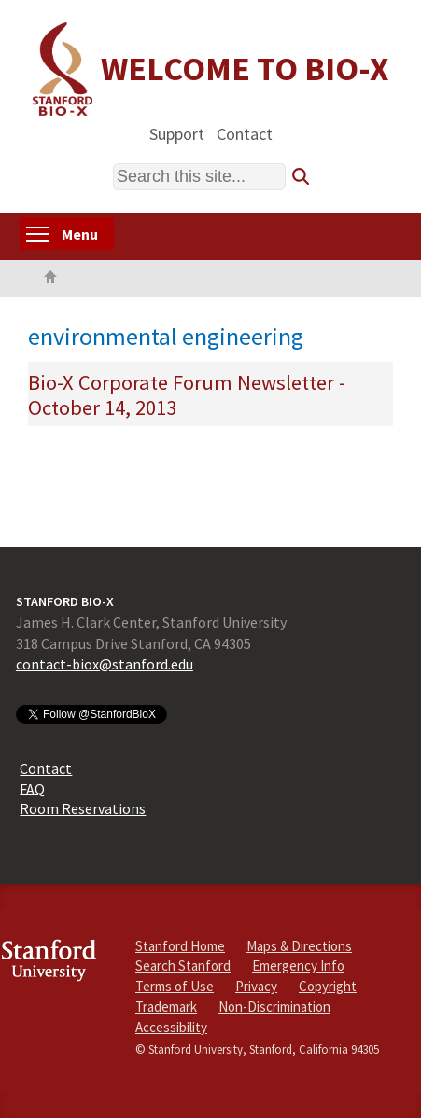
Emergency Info (298, 965)
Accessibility (171, 1027)
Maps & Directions (299, 946)
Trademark (166, 1006)
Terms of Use (174, 986)
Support (176, 133)
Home (50, 279)
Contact (245, 133)
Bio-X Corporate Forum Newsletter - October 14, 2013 (186, 395)
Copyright (328, 986)
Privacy (256, 986)
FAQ (32, 788)
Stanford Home (180, 946)
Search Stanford (183, 965)
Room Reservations (83, 808)
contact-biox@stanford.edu (104, 664)
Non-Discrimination (274, 1006)
